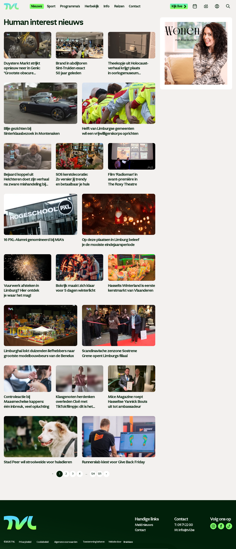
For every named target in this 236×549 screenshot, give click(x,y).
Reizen (119, 6)
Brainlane (128, 541)
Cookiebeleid (43, 541)
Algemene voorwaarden (65, 541)
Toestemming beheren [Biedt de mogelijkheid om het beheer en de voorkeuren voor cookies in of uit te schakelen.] (94, 541)
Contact (134, 6)
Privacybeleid (25, 541)
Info (107, 6)
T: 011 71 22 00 (183, 525)
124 (93, 473)
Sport (51, 6)
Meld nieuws (144, 525)
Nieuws (36, 6)
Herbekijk (92, 6)
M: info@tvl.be (184, 530)
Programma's (70, 6)
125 (99, 473)
